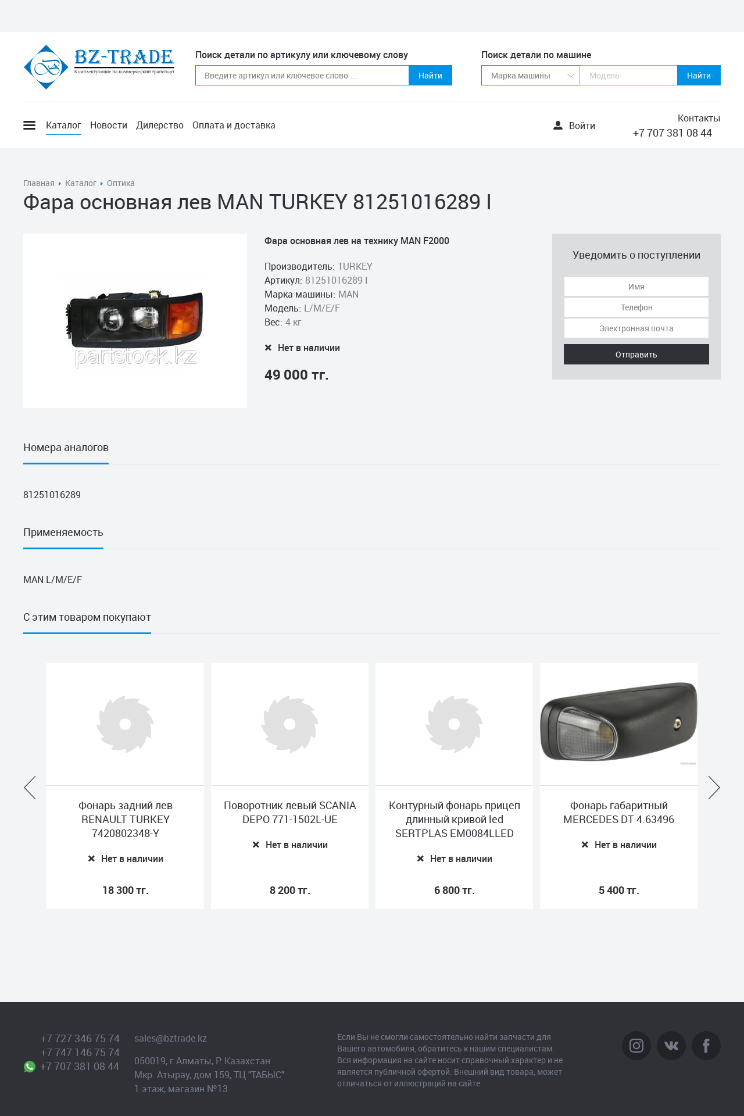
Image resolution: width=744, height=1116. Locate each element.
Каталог (63, 125)
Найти (430, 75)
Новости (108, 125)
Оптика (121, 182)
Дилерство (160, 125)
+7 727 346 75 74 (80, 1038)
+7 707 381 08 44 (672, 133)
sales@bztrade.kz (170, 1038)
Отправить (636, 354)
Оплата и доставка (234, 125)
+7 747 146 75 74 (80, 1052)
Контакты (699, 118)
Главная (39, 182)
